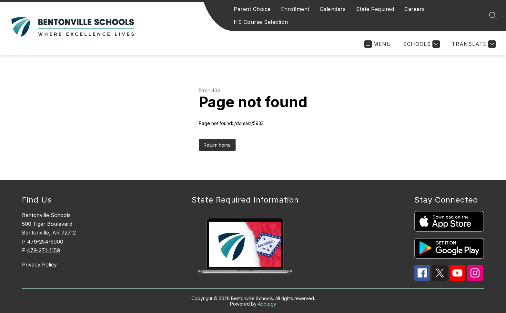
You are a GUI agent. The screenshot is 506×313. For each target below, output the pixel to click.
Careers (414, 9)
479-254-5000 (45, 241)
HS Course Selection (261, 22)
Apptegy (267, 304)
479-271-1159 (43, 250)
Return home (217, 145)
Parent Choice (252, 9)
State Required (375, 9)
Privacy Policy (39, 264)
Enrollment (295, 9)
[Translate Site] (473, 44)
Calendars (333, 9)
